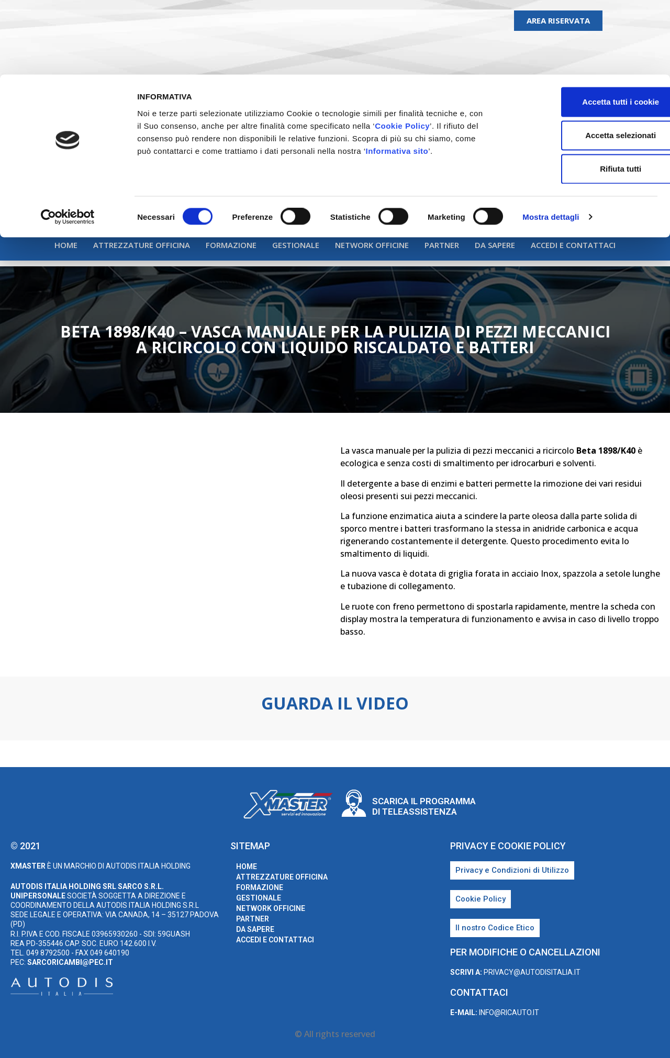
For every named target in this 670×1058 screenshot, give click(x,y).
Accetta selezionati (582, 60)
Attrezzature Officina (141, 245)
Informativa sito (397, 75)
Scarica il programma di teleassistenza (424, 806)
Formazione (231, 245)
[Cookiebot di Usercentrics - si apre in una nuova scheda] (68, 142)
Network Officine (372, 245)
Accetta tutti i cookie (582, 26)
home (65, 245)
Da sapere (495, 245)
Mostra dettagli (550, 142)
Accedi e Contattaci (573, 245)
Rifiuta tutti (582, 93)
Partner (442, 245)
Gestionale (295, 245)
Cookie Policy (402, 50)
